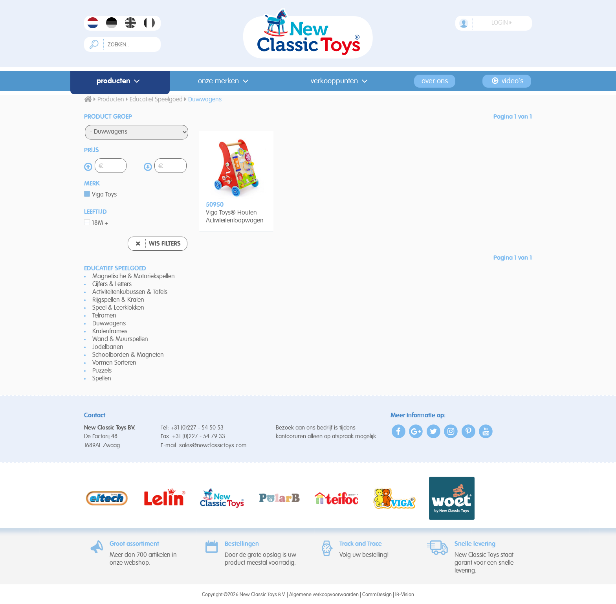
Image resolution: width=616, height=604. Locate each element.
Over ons (435, 81)
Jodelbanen (107, 347)
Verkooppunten (341, 81)
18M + (100, 223)
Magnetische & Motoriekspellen (133, 277)
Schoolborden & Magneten (128, 355)
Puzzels (102, 371)
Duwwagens (109, 324)
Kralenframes (109, 332)
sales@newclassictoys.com (213, 445)
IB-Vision (404, 594)
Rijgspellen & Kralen (118, 300)
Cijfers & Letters (112, 284)
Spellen (101, 379)
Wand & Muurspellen (120, 339)
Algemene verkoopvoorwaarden (324, 594)
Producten (120, 81)
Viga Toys (104, 195)
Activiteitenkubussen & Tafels (129, 292)
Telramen (104, 316)
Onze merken (225, 81)
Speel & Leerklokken (118, 308)
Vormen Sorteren (114, 363)
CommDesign (377, 594)
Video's (507, 81)
